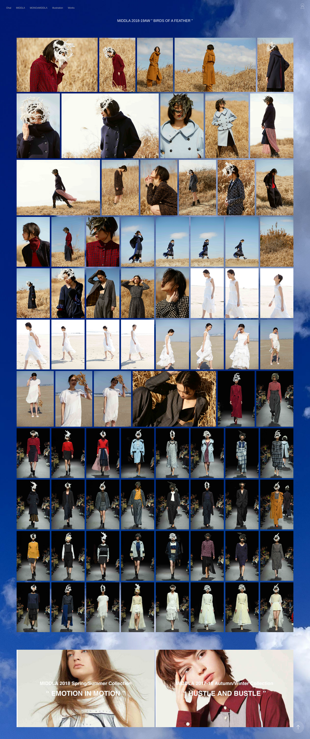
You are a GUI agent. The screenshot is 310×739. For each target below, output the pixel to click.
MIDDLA (20, 8)
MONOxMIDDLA (38, 8)
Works (71, 8)
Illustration (57, 8)
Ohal (8, 8)
